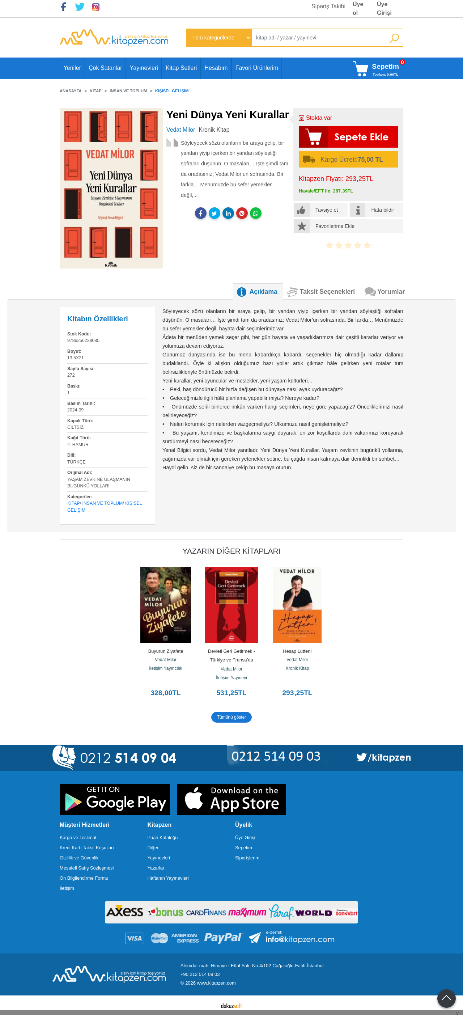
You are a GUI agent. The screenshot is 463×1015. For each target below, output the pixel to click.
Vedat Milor (166, 659)
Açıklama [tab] (263, 291)
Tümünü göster (231, 717)
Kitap (73, 503)
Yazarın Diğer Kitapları (232, 551)
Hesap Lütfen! (297, 651)
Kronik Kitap (297, 668)
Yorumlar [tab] (391, 291)
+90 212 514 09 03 (200, 974)
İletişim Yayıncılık (165, 668)
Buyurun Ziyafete (165, 651)
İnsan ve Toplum (102, 503)
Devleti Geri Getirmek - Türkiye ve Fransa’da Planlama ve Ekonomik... (231, 659)
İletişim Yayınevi (231, 677)
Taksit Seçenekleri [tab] (327, 291)
